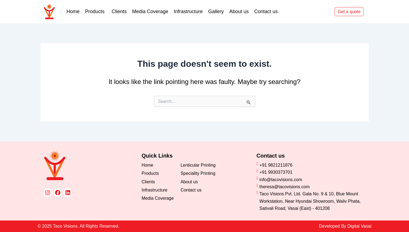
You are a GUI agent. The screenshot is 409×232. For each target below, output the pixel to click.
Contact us (266, 11)
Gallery (216, 11)
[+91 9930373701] (311, 172)
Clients (119, 11)
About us (239, 11)
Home (73, 11)
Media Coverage (150, 11)
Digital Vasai (359, 226)
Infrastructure (188, 11)
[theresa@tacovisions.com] (311, 186)
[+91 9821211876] (311, 165)
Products (95, 11)
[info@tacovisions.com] (311, 179)
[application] (105, 11)
